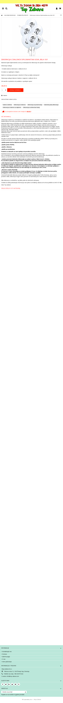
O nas (3, 659)
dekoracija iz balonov (20, 104)
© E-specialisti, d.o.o (27, 699)
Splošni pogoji (6, 656)
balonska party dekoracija (51, 104)
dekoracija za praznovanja (35, 104)
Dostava (4, 654)
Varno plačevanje (7, 661)
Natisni (5, 95)
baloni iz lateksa (7, 104)
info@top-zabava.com (13, 676)
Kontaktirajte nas (7, 651)
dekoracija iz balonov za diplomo (12, 107)
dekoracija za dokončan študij (31, 107)
